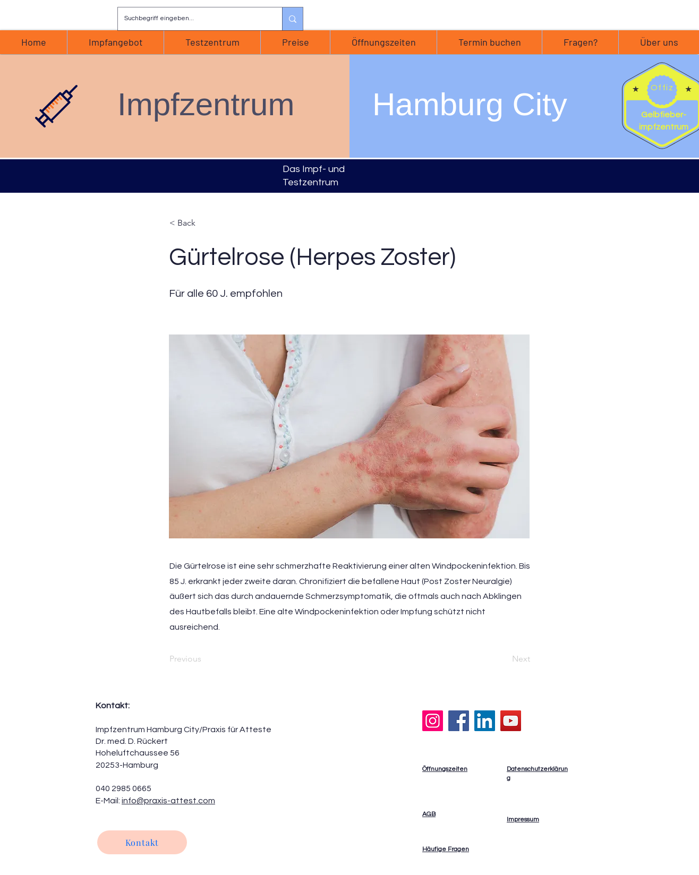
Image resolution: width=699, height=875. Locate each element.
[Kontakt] (142, 842)
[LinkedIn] (484, 720)
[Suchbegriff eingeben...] (192, 18)
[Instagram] (432, 720)
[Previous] (204, 659)
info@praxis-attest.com (168, 800)
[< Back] (204, 222)
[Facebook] (458, 720)
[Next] (504, 659)
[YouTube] (510, 720)
